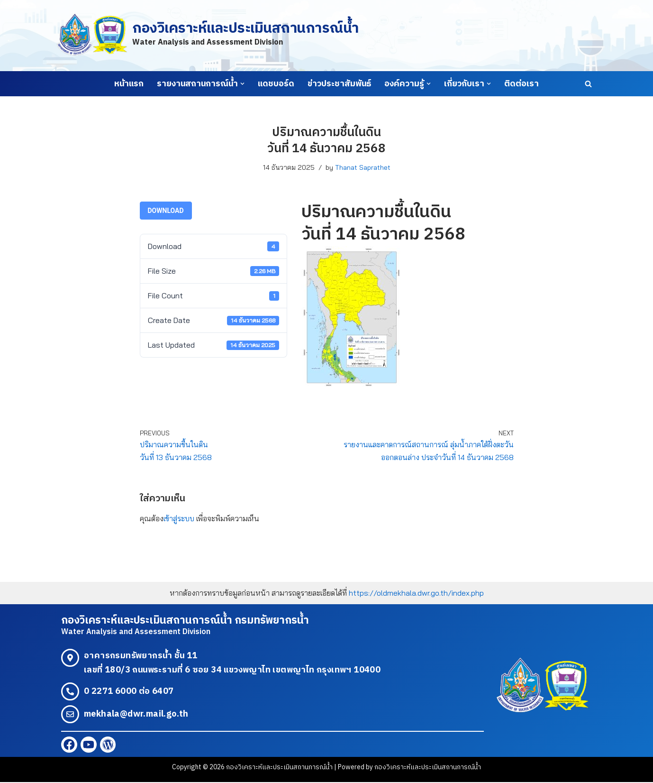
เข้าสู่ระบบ (178, 518)
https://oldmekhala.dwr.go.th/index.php (416, 593)
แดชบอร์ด (276, 84)
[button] (242, 84)
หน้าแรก (129, 84)
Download (166, 210)
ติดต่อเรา (521, 84)
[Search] (588, 83)
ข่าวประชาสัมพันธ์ (339, 84)
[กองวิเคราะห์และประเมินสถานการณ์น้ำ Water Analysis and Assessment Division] (207, 35)
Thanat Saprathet (362, 167)
